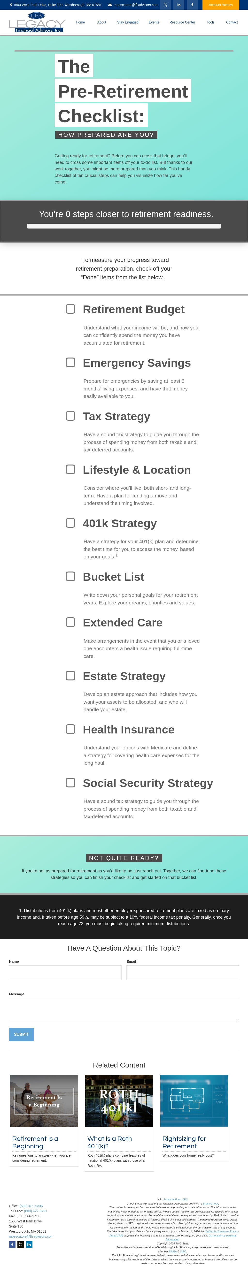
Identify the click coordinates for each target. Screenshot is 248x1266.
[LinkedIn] (178, 5)
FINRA (173, 1251)
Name (14, 961)
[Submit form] (21, 1034)
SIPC (183, 1251)
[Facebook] (192, 5)
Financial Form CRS (176, 1199)
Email (131, 961)
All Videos (75, 1254)
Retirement (76, 1206)
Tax (70, 1230)
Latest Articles (78, 1248)
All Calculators (78, 1260)
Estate (73, 1218)
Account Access (221, 5)
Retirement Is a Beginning (35, 1142)
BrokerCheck (210, 1203)
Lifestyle (74, 1242)
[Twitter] (165, 5)
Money (73, 1236)
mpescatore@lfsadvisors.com (133, 5)
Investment (76, 1212)
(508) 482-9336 (31, 1206)
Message (16, 994)
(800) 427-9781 (35, 1211)
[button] (80, 22)
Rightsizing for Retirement (184, 1142)
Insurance (75, 1224)
